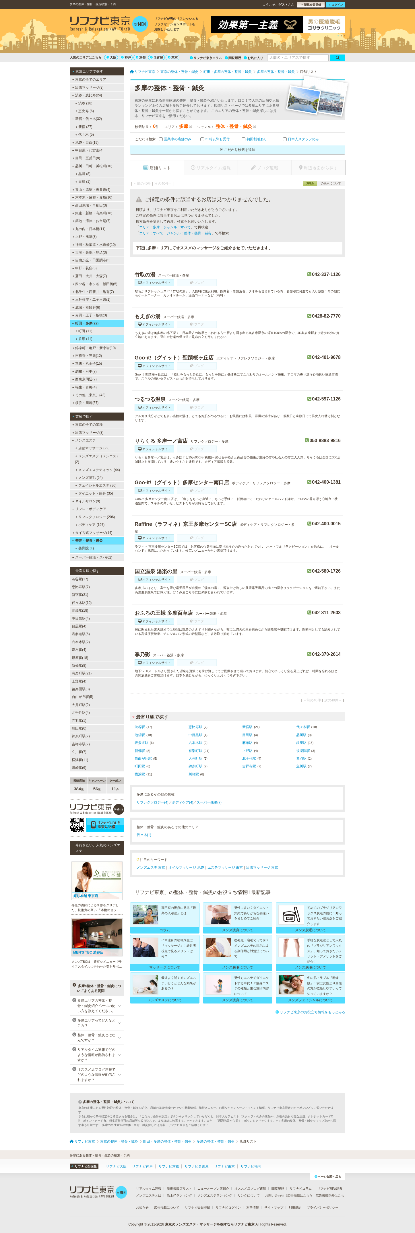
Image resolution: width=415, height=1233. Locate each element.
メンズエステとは (148, 1195)
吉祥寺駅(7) (81, 744)
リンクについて (249, 1195)
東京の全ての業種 (87, 425)
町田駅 (140, 766)
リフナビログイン (228, 1207)
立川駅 (301, 766)
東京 (173, 57)
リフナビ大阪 (116, 1166)
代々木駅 (303, 727)
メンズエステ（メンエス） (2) (97, 459)
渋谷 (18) (83, 103)
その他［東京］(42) (89, 395)
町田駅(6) (79, 728)
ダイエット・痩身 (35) (94, 493)
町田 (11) (83, 331)
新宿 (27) (83, 127)
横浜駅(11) (80, 760)
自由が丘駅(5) (82, 697)
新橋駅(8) (79, 666)
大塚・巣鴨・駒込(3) (89, 252)
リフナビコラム (301, 1188)
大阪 (111, 57)
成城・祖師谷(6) (86, 308)
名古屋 (156, 57)
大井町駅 (195, 758)
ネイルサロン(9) (86, 501)
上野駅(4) (79, 681)
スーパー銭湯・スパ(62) (92, 557)
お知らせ (142, 1207)
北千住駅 (249, 758)
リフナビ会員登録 (197, 1207)
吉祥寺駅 (249, 766)
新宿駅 (247, 727)
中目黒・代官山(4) (88, 150)
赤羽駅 (301, 758)
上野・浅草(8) (84, 237)
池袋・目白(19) (85, 143)
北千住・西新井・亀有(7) (93, 292)
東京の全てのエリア (89, 79)
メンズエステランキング (214, 1195)
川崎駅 (194, 774)
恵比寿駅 (195, 727)
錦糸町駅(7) (81, 736)
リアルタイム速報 (148, 1188)
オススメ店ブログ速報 (250, 1188)
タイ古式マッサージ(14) (92, 533)
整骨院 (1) (84, 548)
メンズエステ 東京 (151, 868)
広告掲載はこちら (300, 1195)
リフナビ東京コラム (206, 58)
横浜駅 (140, 774)
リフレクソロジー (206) (95, 517)
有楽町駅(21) (82, 673)
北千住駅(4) (81, 713)
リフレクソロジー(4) (152, 802)
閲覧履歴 (233, 58)
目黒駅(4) (79, 626)
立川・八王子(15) (87, 363)
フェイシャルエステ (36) (96, 485)
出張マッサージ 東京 (262, 868)
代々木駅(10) (82, 603)
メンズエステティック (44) (97, 470)
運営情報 (252, 1207)
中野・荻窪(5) (84, 268)
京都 (141, 57)
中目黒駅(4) (81, 618)
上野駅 (247, 751)
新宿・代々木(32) (87, 119)
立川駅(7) (79, 752)
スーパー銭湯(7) (209, 802)
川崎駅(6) (79, 768)
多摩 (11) (83, 339)
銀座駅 (301, 743)
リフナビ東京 (224, 1166)
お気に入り (253, 58)
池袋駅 (140, 735)
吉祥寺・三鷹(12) (87, 356)
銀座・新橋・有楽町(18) (92, 213)
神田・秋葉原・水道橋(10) (94, 245)
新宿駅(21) (80, 595)
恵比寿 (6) (84, 111)
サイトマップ (273, 1207)
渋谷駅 (140, 727)
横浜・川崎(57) (85, 403)
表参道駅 (141, 743)
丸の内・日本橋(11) (89, 229)
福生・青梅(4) (84, 387)
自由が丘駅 (143, 758)
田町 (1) (82, 182)
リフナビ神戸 (142, 1166)
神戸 (126, 57)
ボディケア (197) (90, 525)
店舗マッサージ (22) (92, 448)
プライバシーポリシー (322, 1207)
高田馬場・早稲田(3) (89, 205)
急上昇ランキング (179, 1195)
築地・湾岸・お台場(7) (91, 221)
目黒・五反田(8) (86, 158)
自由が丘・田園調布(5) (91, 260)
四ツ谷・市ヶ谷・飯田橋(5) (94, 284)
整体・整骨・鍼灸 (87, 540)
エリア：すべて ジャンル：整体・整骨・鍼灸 (175, 233)
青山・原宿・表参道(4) (91, 190)
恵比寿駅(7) (81, 587)
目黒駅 (247, 735)
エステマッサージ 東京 (225, 868)
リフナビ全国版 (84, 1166)
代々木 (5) (84, 135)
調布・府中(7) (84, 371)
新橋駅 (140, 751)
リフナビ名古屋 (197, 1166)
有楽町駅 (195, 751)
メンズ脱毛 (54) (89, 478)
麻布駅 (247, 743)
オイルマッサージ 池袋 (186, 868)
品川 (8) (82, 174)
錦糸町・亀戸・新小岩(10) (94, 348)
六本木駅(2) (81, 642)
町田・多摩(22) (85, 323)
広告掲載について (166, 1207)
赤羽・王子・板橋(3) (89, 315)
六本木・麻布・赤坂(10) (92, 197)
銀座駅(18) (80, 658)
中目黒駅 (195, 735)
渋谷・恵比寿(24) (87, 95)
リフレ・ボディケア (89, 509)
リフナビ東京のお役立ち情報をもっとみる (310, 1012)
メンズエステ (84, 440)
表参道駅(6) (81, 634)
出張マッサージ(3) (88, 87)
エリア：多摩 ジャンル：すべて (165, 227)
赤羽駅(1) (79, 721)
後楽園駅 (303, 751)
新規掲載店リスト (179, 1188)
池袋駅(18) (80, 610)
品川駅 (301, 735)
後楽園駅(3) (81, 689)
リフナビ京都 (168, 1166)
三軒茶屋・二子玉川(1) (91, 299)
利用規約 (295, 1207)
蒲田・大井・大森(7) (89, 276)
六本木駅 (195, 743)
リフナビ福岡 (251, 1166)
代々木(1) (144, 835)
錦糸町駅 (195, 766)
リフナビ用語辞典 (329, 1188)
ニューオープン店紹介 (213, 1188)
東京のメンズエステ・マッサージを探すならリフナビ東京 (210, 1224)
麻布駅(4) (79, 650)
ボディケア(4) (182, 802)
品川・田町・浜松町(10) (92, 166)
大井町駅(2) (81, 705)
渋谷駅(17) (80, 579)
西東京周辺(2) (84, 379)
